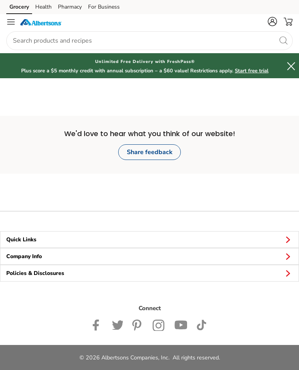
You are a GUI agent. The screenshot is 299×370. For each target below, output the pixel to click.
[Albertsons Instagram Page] (159, 324)
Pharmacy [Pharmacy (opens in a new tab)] (70, 7)
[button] (272, 21)
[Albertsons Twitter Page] (117, 324)
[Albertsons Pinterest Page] (137, 324)
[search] (283, 40)
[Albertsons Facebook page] (97, 324)
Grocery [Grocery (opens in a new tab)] (19, 7)
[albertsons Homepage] (41, 22)
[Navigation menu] (11, 22)
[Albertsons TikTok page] (201, 324)
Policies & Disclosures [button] (149, 273)
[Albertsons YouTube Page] (180, 324)
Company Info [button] (149, 256)
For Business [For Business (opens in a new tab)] (104, 7)
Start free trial (251, 70)
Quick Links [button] (149, 239)
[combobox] (149, 40)
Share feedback (150, 152)
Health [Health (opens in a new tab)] (43, 7)
